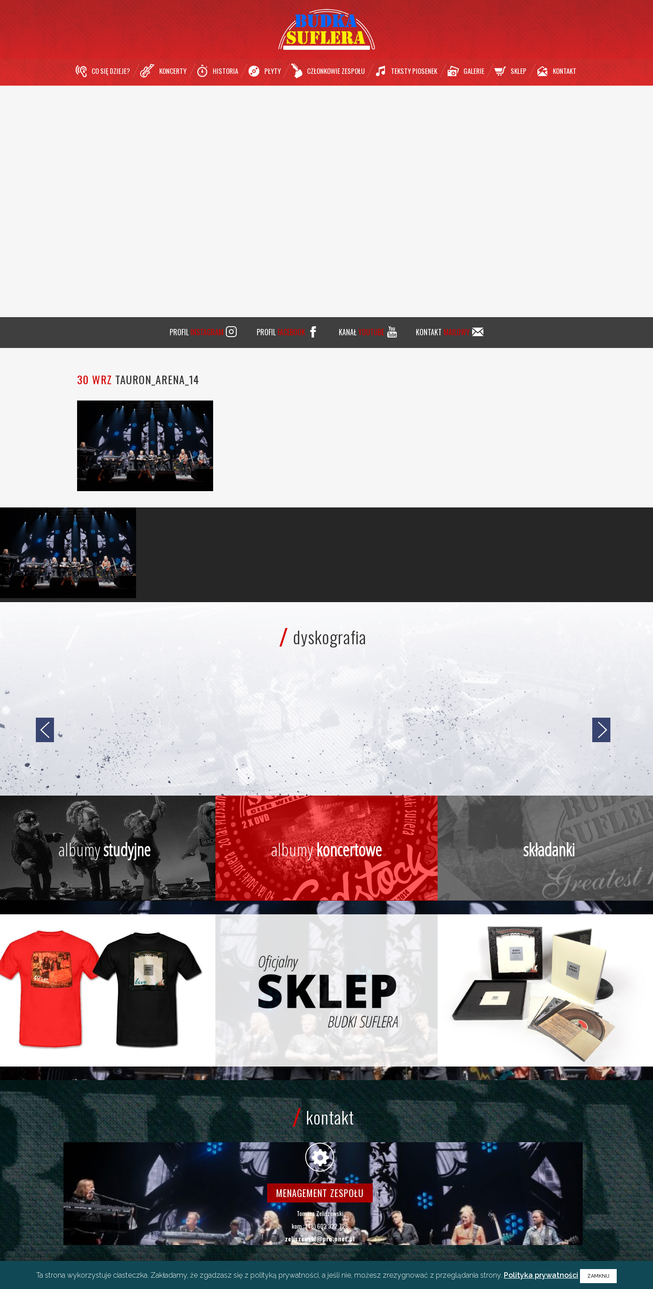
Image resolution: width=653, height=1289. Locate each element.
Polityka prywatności (541, 1275)
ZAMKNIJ (598, 1276)
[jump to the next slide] (601, 730)
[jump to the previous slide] (45, 730)
